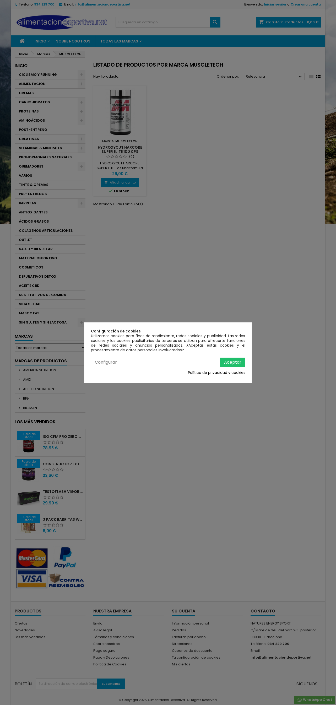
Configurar (106, 362)
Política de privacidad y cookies (216, 372)
